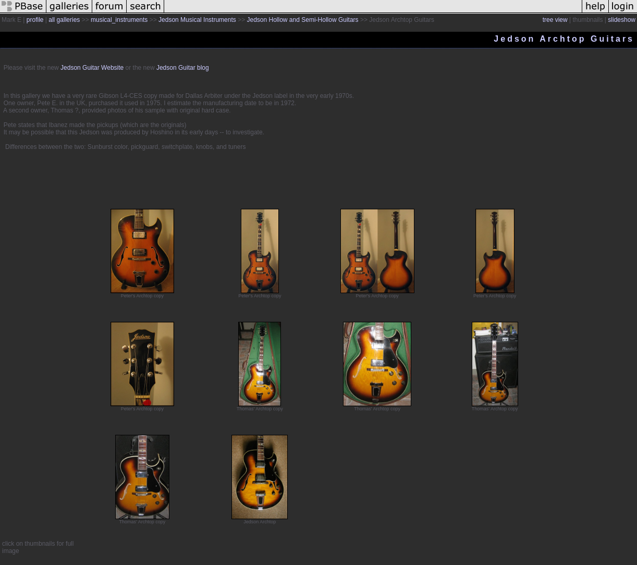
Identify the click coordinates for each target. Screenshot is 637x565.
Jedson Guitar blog (182, 67)
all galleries (64, 19)
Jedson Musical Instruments (197, 19)
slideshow (621, 19)
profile (35, 19)
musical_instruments (119, 19)
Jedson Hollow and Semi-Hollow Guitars (302, 19)
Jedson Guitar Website (92, 67)
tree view (555, 19)
